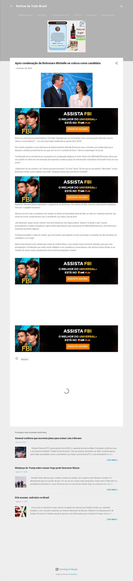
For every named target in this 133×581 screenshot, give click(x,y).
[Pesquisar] (121, 7)
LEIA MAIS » (112, 460)
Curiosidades (108, 15)
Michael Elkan (73, 574)
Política (78, 15)
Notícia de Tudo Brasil (31, 6)
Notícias (42, 15)
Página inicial (25, 15)
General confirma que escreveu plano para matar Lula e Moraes (48, 438)
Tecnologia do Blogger (66, 569)
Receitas (91, 15)
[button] (116, 64)
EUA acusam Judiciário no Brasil (32, 497)
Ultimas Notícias (60, 15)
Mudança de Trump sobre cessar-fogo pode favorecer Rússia (47, 468)
